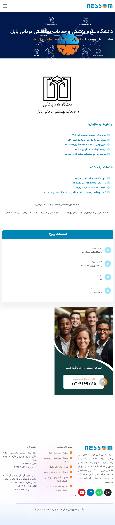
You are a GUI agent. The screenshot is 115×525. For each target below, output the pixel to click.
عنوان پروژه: (96, 262)
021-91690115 (84, 383)
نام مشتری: (97, 248)
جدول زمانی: (96, 289)
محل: (99, 275)
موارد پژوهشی (95, 39)
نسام (110, 39)
